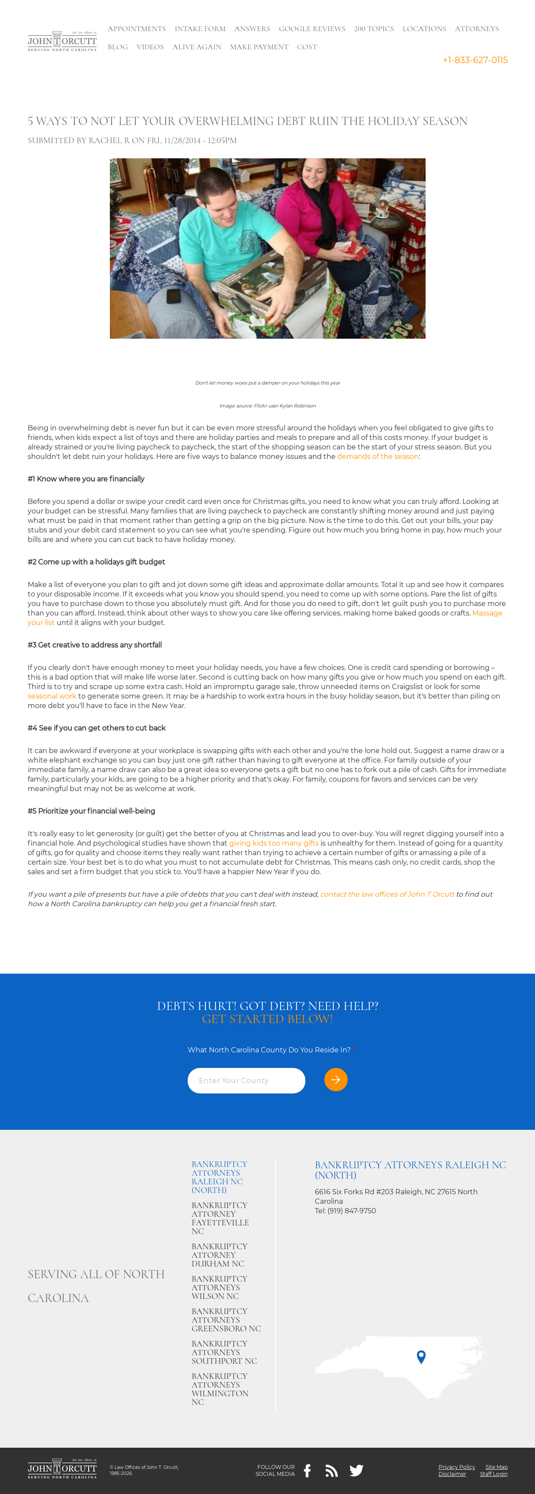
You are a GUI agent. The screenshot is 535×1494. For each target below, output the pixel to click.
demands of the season (378, 456)
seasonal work (52, 696)
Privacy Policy (457, 1467)
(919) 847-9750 (351, 1211)
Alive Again (197, 46)
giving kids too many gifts (274, 843)
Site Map (497, 1467)
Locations (425, 28)
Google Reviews (312, 28)
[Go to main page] (62, 42)
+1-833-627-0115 (475, 60)
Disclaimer (452, 1474)
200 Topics (374, 28)
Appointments (137, 28)
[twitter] (357, 1471)
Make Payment (260, 46)
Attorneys (477, 28)
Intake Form (200, 28)
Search (337, 48)
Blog (118, 46)
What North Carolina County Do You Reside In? (271, 1050)
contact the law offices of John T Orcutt (387, 894)
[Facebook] (307, 1471)
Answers (253, 28)
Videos (150, 46)
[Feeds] (332, 1471)
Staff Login (494, 1474)
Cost (307, 46)
